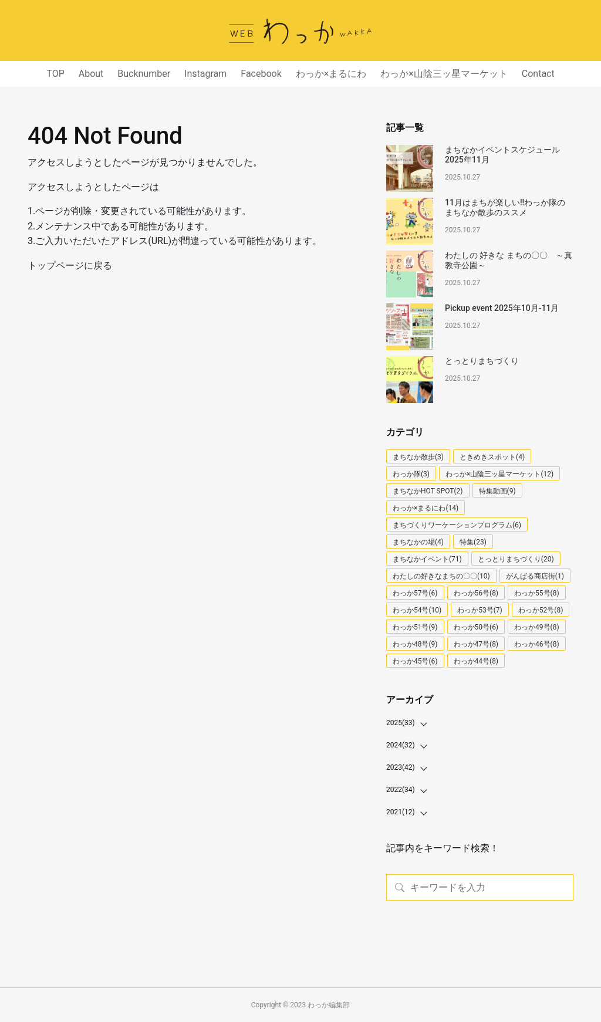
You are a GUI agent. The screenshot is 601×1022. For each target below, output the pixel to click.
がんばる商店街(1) (535, 576)
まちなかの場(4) (418, 542)
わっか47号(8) (476, 644)
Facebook (261, 73)
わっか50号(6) (476, 627)
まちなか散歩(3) (418, 457)
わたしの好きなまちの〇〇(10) (441, 576)
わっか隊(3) (411, 474)
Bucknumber (143, 73)
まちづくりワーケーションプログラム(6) (457, 525)
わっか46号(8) (536, 644)
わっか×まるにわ (331, 73)
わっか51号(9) (415, 627)
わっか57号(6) (415, 593)
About (91, 73)
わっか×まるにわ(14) (425, 508)
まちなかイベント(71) (427, 559)
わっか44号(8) (476, 661)
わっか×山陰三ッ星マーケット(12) (499, 474)
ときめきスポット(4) (492, 457)
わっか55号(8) (536, 593)
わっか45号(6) (415, 661)
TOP (55, 73)
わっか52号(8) (540, 610)
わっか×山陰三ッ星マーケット (444, 73)
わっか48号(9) (415, 644)
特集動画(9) (497, 491)
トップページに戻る (70, 265)
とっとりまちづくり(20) (516, 559)
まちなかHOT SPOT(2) (428, 491)
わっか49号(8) (536, 627)
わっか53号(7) (479, 610)
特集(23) (473, 542)
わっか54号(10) (417, 610)
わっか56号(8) (476, 593)
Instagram (205, 73)
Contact (538, 73)
